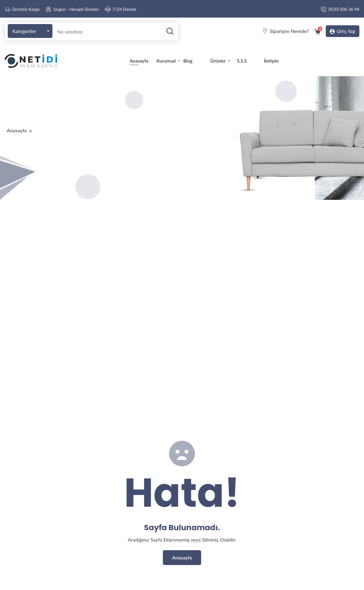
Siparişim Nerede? (289, 31)
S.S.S (242, 61)
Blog (187, 61)
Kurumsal (168, 61)
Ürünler (220, 61)
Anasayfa (139, 61)
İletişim (271, 61)
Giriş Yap (342, 31)
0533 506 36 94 (344, 9)
